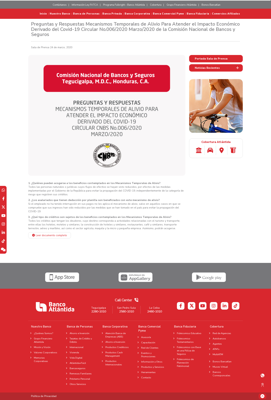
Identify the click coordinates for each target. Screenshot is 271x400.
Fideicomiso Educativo (189, 333)
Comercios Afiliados (226, 13)
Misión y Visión (42, 347)
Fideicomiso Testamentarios (185, 340)
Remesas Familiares (81, 373)
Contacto (146, 377)
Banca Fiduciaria (198, 13)
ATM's (217, 349)
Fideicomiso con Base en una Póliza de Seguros (189, 351)
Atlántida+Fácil (78, 363)
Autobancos (219, 338)
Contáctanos (60, 5)
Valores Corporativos (45, 352)
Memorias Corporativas (41, 359)
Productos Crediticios (117, 347)
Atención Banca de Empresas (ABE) (115, 335)
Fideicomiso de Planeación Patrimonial (185, 363)
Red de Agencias (222, 333)
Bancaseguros (77, 368)
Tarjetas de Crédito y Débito (81, 340)
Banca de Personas (86, 13)
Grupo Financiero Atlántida (181, 5)
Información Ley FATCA (85, 5)
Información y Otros (151, 361)
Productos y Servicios (152, 367)
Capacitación (148, 342)
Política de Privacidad (43, 396)
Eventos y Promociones (148, 354)
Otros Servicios (78, 384)
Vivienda (74, 352)
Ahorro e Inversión (79, 333)
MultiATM (218, 354)
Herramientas (148, 372)
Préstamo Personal (80, 378)
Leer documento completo (51, 235)
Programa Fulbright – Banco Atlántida (124, 5)
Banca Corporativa (137, 13)
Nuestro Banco (60, 13)
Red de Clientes (149, 347)
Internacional (77, 347)
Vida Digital (76, 357)
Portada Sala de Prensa (211, 58)
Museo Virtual (220, 366)
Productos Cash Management (114, 354)
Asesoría (146, 337)
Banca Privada (112, 13)
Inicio (43, 13)
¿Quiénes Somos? (43, 333)
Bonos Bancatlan (211, 5)
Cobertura (155, 5)
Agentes (218, 343)
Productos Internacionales (113, 363)
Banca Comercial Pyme (168, 13)
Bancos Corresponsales (221, 373)
